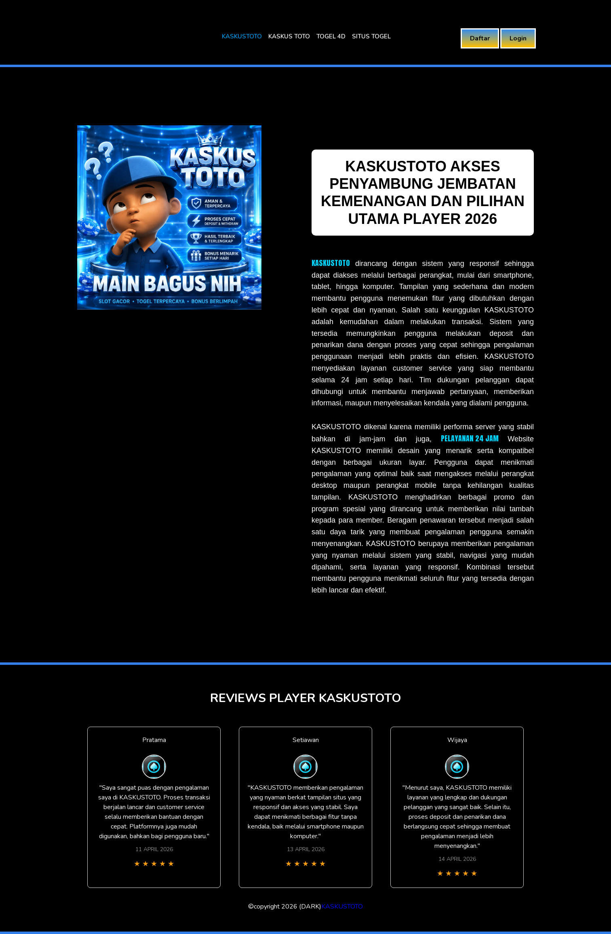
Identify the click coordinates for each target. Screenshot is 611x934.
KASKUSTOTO (242, 36)
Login (518, 38)
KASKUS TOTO (289, 36)
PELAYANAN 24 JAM (470, 438)
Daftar (480, 38)
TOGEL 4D (331, 36)
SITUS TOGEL (371, 36)
